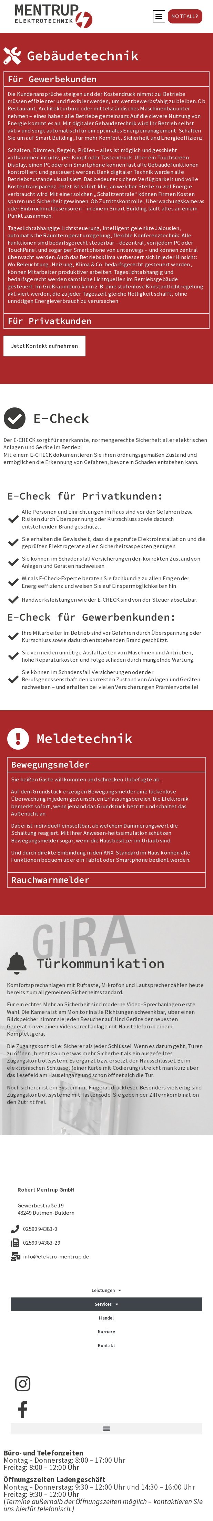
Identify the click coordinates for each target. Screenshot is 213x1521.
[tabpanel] (106, 199)
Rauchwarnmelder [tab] (50, 879)
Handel (106, 1318)
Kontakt (106, 1346)
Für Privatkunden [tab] (49, 320)
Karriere (106, 1332)
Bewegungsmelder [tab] (50, 764)
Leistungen (106, 1290)
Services (106, 1304)
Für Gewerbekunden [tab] (52, 79)
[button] (159, 16)
